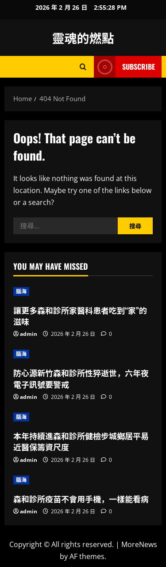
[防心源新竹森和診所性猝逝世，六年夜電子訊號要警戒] (83, 354)
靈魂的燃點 (83, 37)
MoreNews (139, 544)
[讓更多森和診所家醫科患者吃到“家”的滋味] (83, 291)
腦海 (21, 291)
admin (28, 334)
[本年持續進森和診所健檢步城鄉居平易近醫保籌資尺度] (83, 417)
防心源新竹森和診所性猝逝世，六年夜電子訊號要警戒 (81, 378)
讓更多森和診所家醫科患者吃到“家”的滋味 (80, 315)
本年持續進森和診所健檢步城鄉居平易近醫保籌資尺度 (81, 441)
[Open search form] (83, 66)
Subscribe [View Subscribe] (124, 67)
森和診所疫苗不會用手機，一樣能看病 (81, 498)
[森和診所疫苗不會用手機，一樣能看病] (83, 480)
